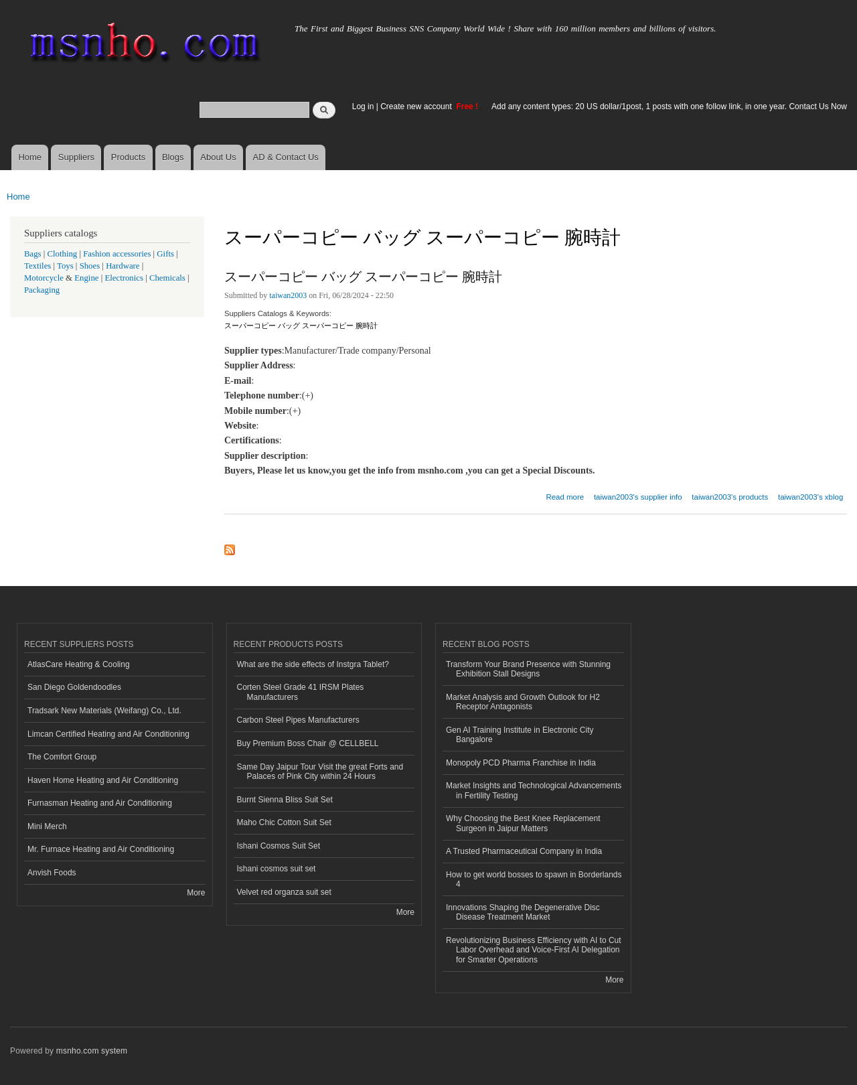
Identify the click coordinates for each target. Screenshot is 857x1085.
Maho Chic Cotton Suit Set (284, 822)
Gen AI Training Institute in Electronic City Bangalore (519, 734)
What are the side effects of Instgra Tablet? (313, 664)
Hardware (122, 266)
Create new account (417, 106)
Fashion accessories (117, 254)
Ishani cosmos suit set (276, 868)
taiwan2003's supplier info (638, 497)
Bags (33, 254)
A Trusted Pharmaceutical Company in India (524, 851)
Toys (65, 266)
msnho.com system (91, 1051)
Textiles (37, 266)
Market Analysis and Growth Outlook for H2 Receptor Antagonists (523, 702)
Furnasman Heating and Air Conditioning (99, 803)
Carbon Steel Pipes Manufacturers (298, 720)
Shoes (90, 266)
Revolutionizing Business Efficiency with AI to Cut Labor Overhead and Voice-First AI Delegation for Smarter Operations (533, 950)
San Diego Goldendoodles (74, 687)
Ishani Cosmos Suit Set (279, 846)
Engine (86, 278)
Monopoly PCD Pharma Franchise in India (521, 763)
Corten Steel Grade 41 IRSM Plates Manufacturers (300, 691)
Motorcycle (44, 278)
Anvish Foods (51, 872)
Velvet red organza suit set (284, 892)
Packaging (42, 290)
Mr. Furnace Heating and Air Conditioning (100, 849)
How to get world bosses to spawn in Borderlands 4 (533, 879)
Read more (565, 495)
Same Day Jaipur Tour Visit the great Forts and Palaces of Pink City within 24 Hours (320, 771)
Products (128, 157)
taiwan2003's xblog (810, 497)
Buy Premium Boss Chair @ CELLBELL (308, 743)
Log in (363, 106)
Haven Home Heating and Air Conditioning (102, 780)
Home (30, 157)
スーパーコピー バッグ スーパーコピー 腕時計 (363, 276)
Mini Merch (47, 826)
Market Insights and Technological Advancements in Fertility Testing (533, 790)
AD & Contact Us (286, 157)
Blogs (173, 157)
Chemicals (168, 278)
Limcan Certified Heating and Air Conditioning (108, 734)
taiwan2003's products (730, 497)
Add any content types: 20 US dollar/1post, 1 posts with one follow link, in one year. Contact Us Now (669, 106)
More (196, 892)
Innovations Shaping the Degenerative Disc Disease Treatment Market (523, 912)
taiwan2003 (288, 295)
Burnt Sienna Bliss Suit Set (285, 799)
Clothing (63, 254)
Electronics (123, 278)
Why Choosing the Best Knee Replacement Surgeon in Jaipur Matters (523, 823)
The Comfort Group (61, 757)
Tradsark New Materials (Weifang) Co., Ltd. (104, 710)
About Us (218, 157)
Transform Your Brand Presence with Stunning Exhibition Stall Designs (528, 669)
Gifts (165, 254)
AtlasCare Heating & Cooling (78, 664)
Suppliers (76, 157)
